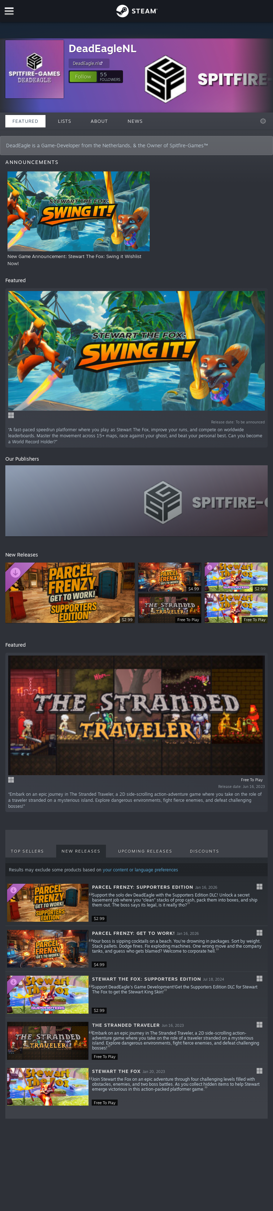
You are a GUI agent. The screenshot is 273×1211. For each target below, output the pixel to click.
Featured (25, 121)
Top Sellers (27, 851)
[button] (83, 76)
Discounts (204, 851)
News (135, 121)
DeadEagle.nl (89, 63)
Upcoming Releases (145, 851)
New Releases (81, 851)
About (99, 121)
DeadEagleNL (102, 48)
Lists (64, 121)
